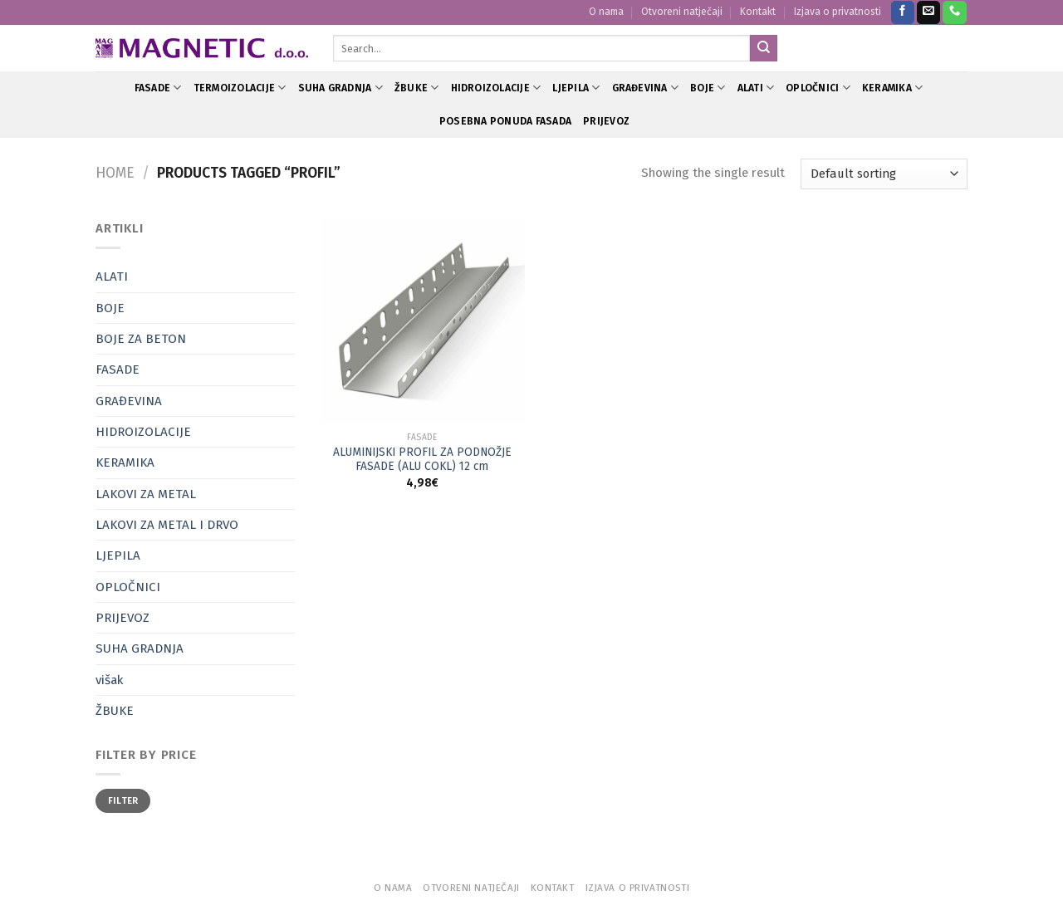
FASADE (158, 87)
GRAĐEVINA (645, 87)
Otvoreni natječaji (682, 11)
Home (115, 173)
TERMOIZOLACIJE (240, 87)
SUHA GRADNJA (340, 87)
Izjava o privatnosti (837, 11)
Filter (123, 800)
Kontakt (758, 11)
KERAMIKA (892, 87)
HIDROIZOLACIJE (496, 87)
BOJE (707, 87)
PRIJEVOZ (606, 121)
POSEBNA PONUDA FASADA (505, 121)
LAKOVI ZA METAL (146, 494)
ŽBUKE (416, 87)
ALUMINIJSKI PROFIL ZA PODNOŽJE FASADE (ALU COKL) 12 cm (422, 459)
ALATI (756, 87)
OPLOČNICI (818, 87)
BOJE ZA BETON (141, 338)
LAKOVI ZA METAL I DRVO (167, 524)
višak (109, 680)
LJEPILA (576, 87)
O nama (606, 11)
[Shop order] (884, 174)
